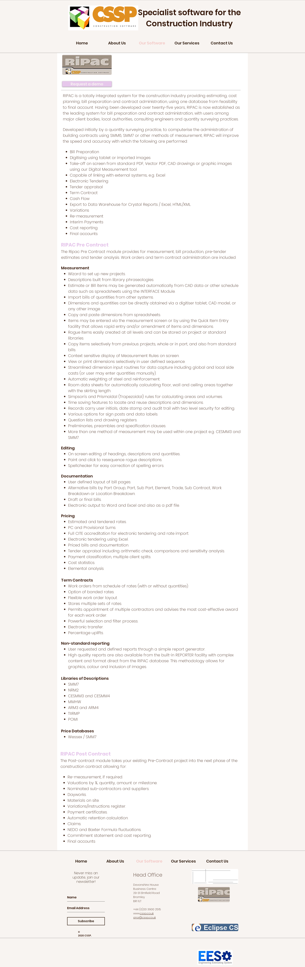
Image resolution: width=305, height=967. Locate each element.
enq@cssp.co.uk (144, 917)
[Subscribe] (86, 921)
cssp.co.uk (147, 913)
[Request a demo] (87, 84)
